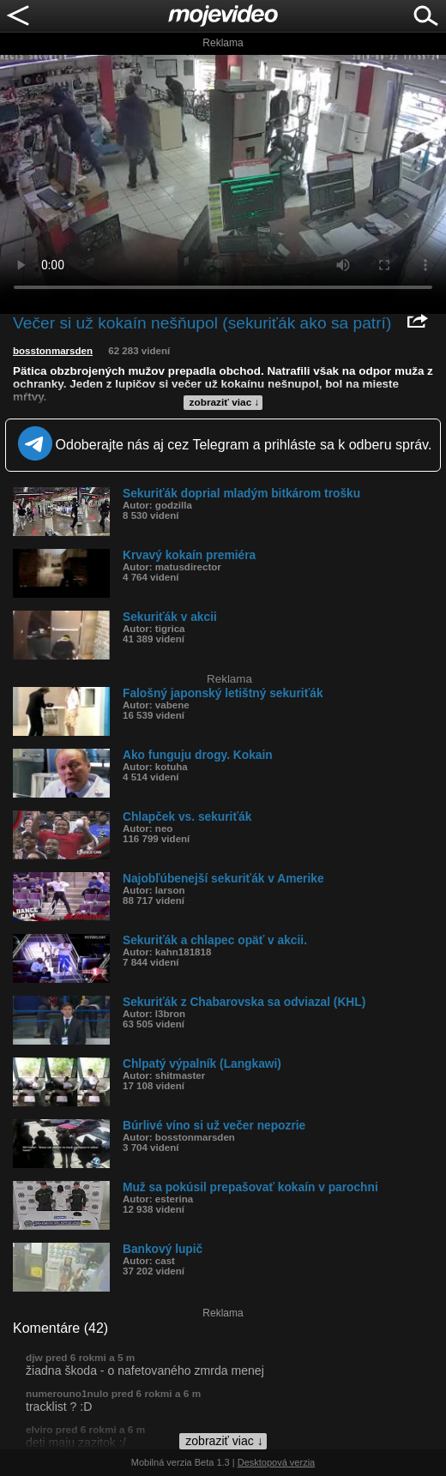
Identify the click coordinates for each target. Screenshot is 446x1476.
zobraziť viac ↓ (225, 402)
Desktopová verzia (277, 1462)
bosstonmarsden (53, 351)
